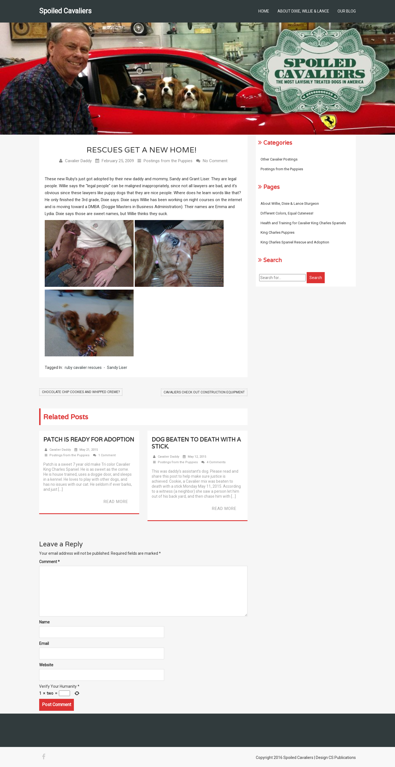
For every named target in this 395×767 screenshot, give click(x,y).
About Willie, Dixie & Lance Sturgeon (290, 203)
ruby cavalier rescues (83, 368)
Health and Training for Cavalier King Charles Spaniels (303, 223)
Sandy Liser (117, 368)
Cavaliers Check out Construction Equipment (204, 392)
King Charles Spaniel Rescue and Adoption (295, 242)
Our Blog (347, 11)
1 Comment (107, 455)
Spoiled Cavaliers (65, 11)
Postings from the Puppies (168, 161)
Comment (49, 562)
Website (46, 665)
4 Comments (216, 462)
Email (44, 644)
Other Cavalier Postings (279, 159)
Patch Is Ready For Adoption (88, 439)
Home (263, 11)
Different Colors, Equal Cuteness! (287, 213)
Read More (116, 501)
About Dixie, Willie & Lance (303, 11)
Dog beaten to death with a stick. (196, 443)
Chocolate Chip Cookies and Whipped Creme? (81, 392)
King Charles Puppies (277, 232)
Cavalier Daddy (78, 161)
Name (44, 622)
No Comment (215, 161)
